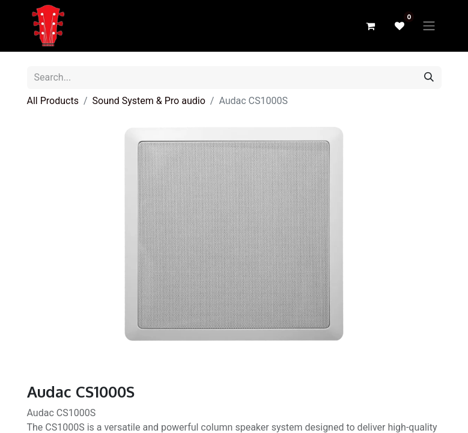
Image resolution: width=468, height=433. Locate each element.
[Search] (429, 77)
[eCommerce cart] (371, 26)
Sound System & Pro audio (149, 100)
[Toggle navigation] (429, 26)
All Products (53, 100)
